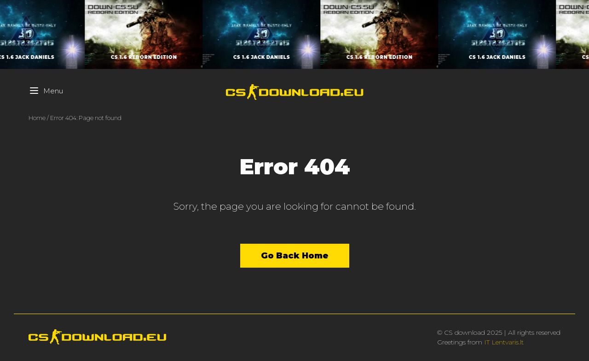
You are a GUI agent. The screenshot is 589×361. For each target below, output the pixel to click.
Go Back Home (295, 256)
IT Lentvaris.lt (504, 342)
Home (37, 117)
